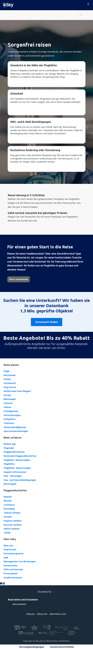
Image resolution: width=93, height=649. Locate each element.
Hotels (7, 395)
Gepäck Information (15, 472)
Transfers (9, 423)
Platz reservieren (18, 279)
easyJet (8, 516)
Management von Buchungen (20, 561)
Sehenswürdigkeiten (15, 427)
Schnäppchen (11, 411)
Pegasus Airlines (13, 520)
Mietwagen (10, 399)
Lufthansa (9, 504)
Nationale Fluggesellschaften (20, 455)
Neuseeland (19, 604)
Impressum (10, 549)
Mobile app (10, 443)
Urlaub (7, 379)
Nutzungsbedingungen (31, 646)
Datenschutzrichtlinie (62, 646)
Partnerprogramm (14, 553)
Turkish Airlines (12, 512)
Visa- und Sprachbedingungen (20, 480)
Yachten (8, 403)
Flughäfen (9, 463)
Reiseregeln (10, 483)
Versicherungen (12, 415)
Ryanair (8, 496)
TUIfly (7, 532)
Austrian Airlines (13, 524)
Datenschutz (11, 565)
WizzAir (8, 500)
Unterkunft (10, 383)
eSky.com (42, 613)
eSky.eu (30, 613)
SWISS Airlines (12, 528)
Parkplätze (10, 419)
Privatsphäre (11, 573)
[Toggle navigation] (81, 15)
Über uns (8, 545)
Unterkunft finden (46, 322)
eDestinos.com (57, 613)
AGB (6, 557)
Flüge (6, 371)
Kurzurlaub (9, 375)
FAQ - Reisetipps (13, 475)
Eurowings (9, 508)
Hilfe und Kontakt (13, 569)
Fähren (7, 407)
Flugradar (9, 447)
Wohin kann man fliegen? (17, 391)
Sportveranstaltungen (16, 431)
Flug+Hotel (10, 387)
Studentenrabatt (13, 577)
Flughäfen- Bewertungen (17, 467)
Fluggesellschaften (14, 451)
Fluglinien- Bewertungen (17, 460)
